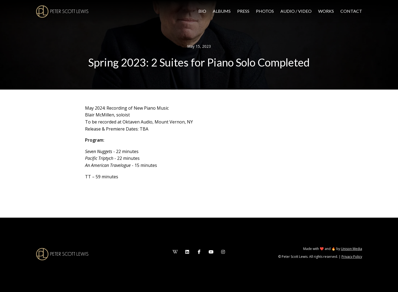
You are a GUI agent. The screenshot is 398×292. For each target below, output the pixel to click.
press (243, 11)
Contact (351, 11)
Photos (265, 11)
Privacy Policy (351, 256)
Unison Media (351, 248)
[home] (62, 11)
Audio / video (296, 11)
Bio (202, 11)
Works (326, 11)
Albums (222, 11)
